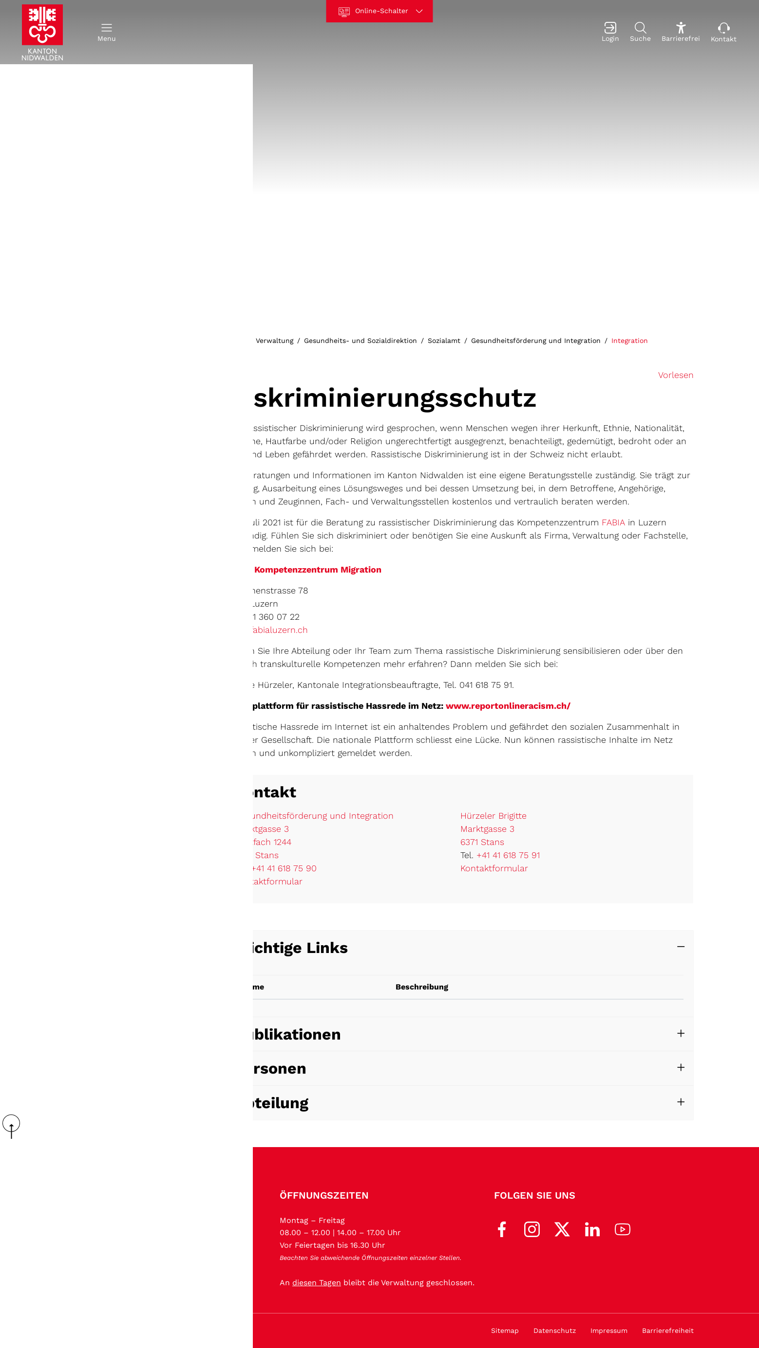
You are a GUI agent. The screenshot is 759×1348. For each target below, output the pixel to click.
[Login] (610, 32)
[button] (106, 32)
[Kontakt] (723, 32)
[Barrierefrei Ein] (681, 32)
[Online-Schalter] (379, 11)
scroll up (14, 1126)
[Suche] (640, 32)
